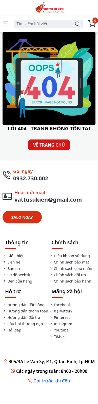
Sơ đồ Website (18, 274)
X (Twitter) (60, 310)
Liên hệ (11, 262)
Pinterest (59, 317)
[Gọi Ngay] (49, 175)
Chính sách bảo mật (69, 262)
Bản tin (11, 268)
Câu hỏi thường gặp (23, 323)
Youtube (59, 329)
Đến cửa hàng (17, 281)
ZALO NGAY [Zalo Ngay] (22, 217)
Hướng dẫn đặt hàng (24, 304)
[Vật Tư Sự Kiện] (49, 8)
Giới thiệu (14, 255)
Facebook (60, 304)
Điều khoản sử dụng (69, 255)
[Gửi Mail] (49, 196)
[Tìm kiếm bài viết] (77, 24)
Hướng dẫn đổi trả (21, 317)
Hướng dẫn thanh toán (25, 310)
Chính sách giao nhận (70, 268)
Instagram (60, 323)
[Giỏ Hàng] (91, 24)
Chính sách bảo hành (70, 281)
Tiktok (57, 336)
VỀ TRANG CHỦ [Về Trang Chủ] (49, 145)
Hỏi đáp (12, 329)
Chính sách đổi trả (67, 274)
